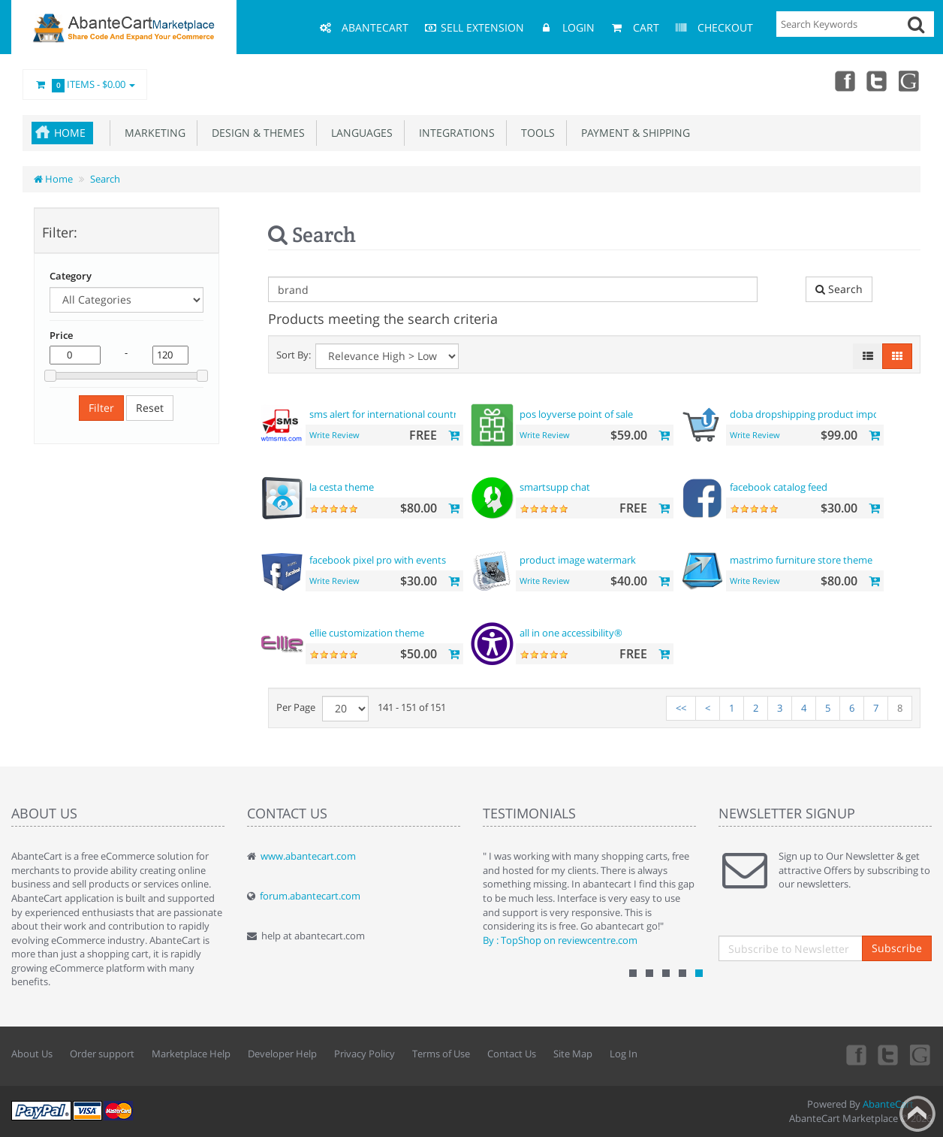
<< (681, 708)
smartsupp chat (555, 487)
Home (70, 132)
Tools (535, 132)
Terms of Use (441, 1053)
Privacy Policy (364, 1053)
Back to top (917, 1113)
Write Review (334, 434)
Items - (85, 84)
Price (61, 335)
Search (105, 179)
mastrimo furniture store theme (801, 560)
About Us (32, 1053)
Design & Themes (255, 132)
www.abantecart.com (308, 856)
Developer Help (282, 1053)
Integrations (454, 132)
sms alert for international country (385, 414)
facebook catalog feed (778, 487)
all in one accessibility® (571, 633)
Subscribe (897, 948)
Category (71, 276)
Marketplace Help (191, 1053)
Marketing (152, 132)
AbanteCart (888, 1104)
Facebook (844, 80)
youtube (910, 80)
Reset (150, 408)
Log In (623, 1053)
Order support (102, 1053)
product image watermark (578, 560)
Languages (359, 132)
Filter (101, 408)
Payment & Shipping (632, 132)
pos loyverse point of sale (576, 414)
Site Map (572, 1053)
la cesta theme (341, 487)
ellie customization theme (366, 633)
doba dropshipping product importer (813, 414)
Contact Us (511, 1053)
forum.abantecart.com (310, 896)
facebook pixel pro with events (377, 560)
